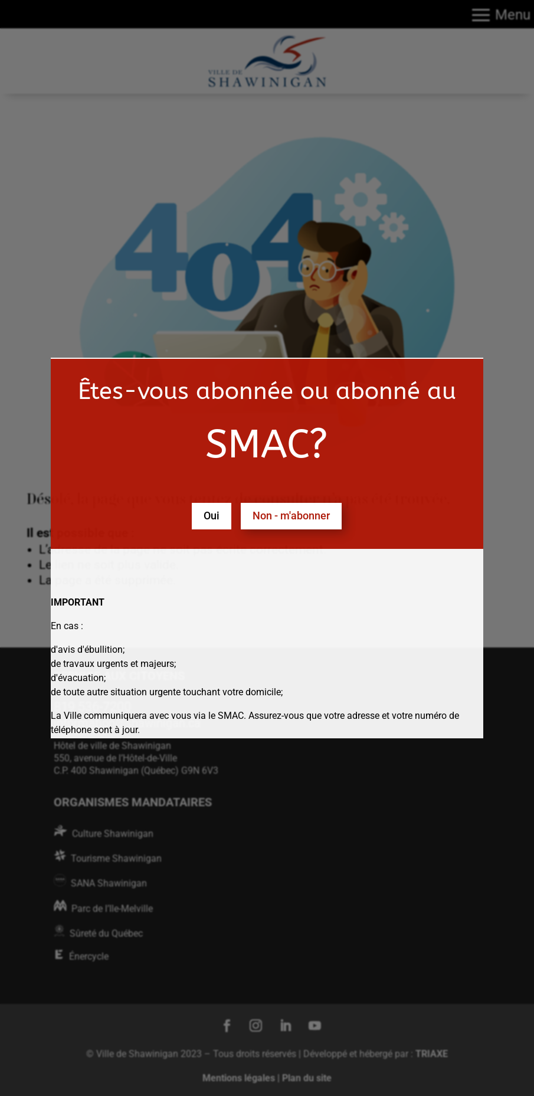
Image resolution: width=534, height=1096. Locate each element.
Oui (212, 515)
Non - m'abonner (291, 515)
